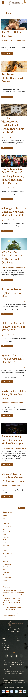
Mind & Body (6, 550)
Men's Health (6, 545)
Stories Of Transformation (10, 567)
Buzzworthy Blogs (7, 526)
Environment (6, 531)
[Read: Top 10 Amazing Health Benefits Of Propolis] (14, 66)
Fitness (5, 534)
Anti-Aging (6, 518)
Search (21, 508)
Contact (4, 643)
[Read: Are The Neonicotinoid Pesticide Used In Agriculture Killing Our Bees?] (14, 110)
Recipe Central (7, 564)
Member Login (6, 645)
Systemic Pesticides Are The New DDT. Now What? (13, 358)
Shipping (4, 640)
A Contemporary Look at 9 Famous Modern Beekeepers (12, 439)
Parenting (5, 561)
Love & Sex (6, 542)
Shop (16, 642)
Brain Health (6, 523)
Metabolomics (6, 548)
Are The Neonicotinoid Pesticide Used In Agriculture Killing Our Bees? (12, 125)
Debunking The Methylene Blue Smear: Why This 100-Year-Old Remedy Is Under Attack (14, 609)
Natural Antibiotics (8, 553)
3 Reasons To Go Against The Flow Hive (11, 292)
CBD (4, 529)
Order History (5, 647)
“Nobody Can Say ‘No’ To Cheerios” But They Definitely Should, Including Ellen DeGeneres (13, 176)
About (17, 638)
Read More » (7, 53)
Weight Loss (6, 580)
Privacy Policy (6, 649)
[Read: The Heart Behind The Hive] (14, 24)
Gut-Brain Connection (8, 540)
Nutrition (5, 558)
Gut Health (6, 537)
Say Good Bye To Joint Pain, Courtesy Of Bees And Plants (13, 477)
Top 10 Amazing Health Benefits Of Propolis (12, 77)
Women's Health (7, 583)
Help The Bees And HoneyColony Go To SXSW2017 (13, 326)
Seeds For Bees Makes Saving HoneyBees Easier (13, 394)
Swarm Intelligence (8, 575)
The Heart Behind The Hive (11, 34)
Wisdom (17, 640)
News (4, 556)
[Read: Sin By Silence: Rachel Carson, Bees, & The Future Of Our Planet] (14, 244)
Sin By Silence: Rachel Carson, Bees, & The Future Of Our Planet (13, 257)
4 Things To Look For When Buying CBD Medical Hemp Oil (13, 211)
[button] (22, 3)
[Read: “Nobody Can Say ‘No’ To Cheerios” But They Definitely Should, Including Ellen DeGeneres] (14, 161)
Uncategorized (7, 577)
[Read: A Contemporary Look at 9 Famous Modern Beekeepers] (14, 428)
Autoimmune (6, 521)
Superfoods (6, 569)
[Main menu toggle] (3, 2)
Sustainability (6, 572)
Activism (5, 515)
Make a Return (6, 642)
